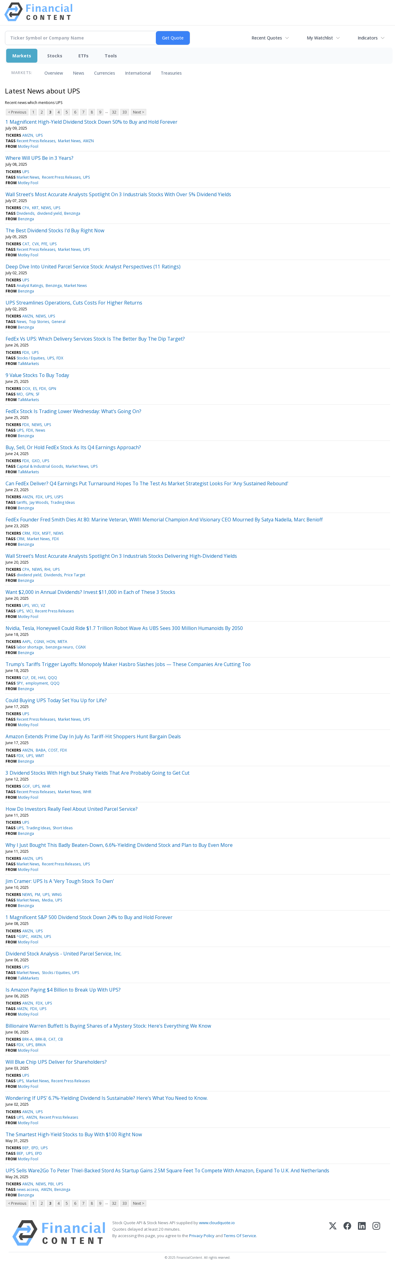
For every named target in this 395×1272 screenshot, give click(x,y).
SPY (20, 683)
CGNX (39, 641)
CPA (25, 207)
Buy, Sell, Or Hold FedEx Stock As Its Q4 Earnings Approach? (73, 447)
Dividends (25, 213)
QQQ (52, 677)
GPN (52, 388)
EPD (34, 1147)
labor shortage (30, 647)
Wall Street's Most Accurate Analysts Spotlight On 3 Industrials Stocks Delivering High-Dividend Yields (121, 556)
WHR (46, 786)
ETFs (83, 56)
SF (38, 394)
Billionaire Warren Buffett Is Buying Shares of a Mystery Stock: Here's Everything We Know (108, 1025)
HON (51, 641)
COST (53, 750)
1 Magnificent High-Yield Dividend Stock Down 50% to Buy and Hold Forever (91, 121)
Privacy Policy (201, 1235)
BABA (41, 750)
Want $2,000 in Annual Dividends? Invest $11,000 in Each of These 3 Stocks (90, 592)
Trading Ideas (63, 502)
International (138, 73)
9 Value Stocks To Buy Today (37, 375)
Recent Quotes (267, 38)
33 (125, 112)
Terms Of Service (240, 1235)
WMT (39, 755)
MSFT (46, 533)
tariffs (22, 502)
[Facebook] (347, 1233)
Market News (69, 140)
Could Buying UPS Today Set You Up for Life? (56, 700)
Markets (21, 56)
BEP (25, 1147)
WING (57, 894)
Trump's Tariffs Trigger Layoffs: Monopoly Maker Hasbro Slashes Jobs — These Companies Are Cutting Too (128, 664)
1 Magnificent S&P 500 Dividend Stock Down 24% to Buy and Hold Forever (89, 917)
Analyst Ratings (30, 285)
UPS (39, 135)
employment (37, 683)
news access (27, 1189)
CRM (26, 533)
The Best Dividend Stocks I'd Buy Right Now (55, 230)
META (62, 641)
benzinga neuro (59, 647)
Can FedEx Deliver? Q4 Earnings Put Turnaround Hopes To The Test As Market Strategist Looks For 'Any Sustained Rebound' (147, 483)
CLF (25, 677)
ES (35, 388)
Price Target (74, 575)
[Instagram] (376, 1233)
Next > (138, 112)
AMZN (27, 135)
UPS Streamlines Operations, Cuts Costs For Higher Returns (74, 302)
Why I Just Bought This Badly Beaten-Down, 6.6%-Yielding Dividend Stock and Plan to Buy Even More (119, 845)
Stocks (54, 56)
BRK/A (40, 1044)
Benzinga (72, 213)
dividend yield (49, 213)
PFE (44, 244)
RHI (47, 569)
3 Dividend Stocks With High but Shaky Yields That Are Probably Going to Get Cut (97, 772)
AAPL (26, 641)
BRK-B (40, 1039)
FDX (25, 352)
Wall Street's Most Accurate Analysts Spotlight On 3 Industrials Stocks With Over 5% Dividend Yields (118, 194)
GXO (36, 460)
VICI (35, 605)
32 (114, 112)
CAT (25, 244)
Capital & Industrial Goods (40, 466)
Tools (111, 56)
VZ (43, 605)
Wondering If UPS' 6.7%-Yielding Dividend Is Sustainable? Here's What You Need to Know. (107, 1098)
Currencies (104, 73)
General (58, 321)
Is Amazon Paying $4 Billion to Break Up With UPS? (63, 989)
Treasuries (171, 73)
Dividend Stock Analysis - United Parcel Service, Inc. (64, 953)
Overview (53, 73)
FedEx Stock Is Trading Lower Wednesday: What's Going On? (73, 411)
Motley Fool (28, 146)
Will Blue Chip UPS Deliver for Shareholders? (56, 1062)
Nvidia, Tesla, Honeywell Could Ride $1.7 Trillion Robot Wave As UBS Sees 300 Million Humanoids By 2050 (124, 628)
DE (33, 677)
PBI (51, 1184)
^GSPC (22, 936)
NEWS (46, 207)
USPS (58, 496)
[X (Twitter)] (332, 1233)
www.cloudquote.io (217, 1222)
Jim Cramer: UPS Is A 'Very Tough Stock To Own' (60, 881)
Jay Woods (39, 502)
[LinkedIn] (362, 1233)
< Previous (17, 112)
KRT (35, 207)
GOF (26, 786)
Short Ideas (63, 828)
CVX (35, 244)
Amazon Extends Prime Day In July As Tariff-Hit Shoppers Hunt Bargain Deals (93, 736)
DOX (26, 388)
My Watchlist (320, 38)
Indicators (368, 38)
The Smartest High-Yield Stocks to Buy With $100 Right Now (74, 1134)
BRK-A (27, 1039)
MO (20, 394)
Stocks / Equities (30, 358)
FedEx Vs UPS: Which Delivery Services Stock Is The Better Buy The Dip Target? (95, 338)
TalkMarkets (28, 363)
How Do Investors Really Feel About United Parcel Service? (72, 809)
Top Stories (39, 321)
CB (60, 1039)
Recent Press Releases (36, 140)
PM (37, 894)
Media (47, 900)
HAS (41, 677)
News (78, 73)
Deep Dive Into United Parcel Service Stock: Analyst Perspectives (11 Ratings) (93, 266)
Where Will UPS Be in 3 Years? (39, 158)
